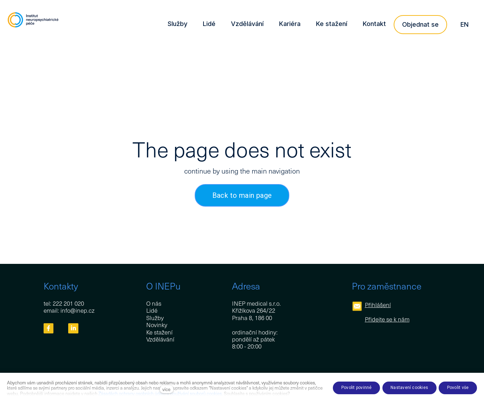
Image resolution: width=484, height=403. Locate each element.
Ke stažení (159, 332)
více (166, 389)
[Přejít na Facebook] (49, 328)
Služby (155, 317)
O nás (153, 303)
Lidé (151, 310)
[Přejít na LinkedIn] (73, 328)
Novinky (156, 324)
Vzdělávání (160, 339)
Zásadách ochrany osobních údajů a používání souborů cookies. (160, 393)
